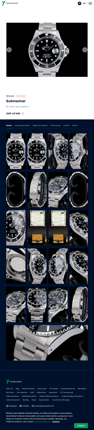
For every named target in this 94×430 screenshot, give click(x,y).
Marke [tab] (74, 125)
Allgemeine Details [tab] (40, 125)
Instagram (11, 406)
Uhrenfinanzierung (68, 389)
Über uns (9, 389)
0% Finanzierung (66, 392)
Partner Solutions (28, 389)
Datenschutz (41, 392)
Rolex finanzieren (12, 396)
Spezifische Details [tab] (22, 125)
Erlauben (81, 426)
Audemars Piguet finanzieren (72, 396)
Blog (17, 389)
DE (84, 3)
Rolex (34, 400)
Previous (9, 49)
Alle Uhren (10, 392)
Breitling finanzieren (29, 396)
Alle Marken (82, 389)
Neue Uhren (42, 389)
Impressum (53, 392)
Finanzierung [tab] (55, 125)
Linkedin (24, 406)
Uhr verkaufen (22, 392)
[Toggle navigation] (90, 3)
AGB (32, 392)
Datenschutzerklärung (42, 422)
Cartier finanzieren (13, 400)
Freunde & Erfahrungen (61, 400)
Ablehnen (56, 422)
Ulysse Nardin (44, 400)
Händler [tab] (66, 125)
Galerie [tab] (9, 125)
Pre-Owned (53, 389)
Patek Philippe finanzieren (49, 396)
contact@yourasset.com (43, 406)
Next (84, 49)
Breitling (26, 400)
